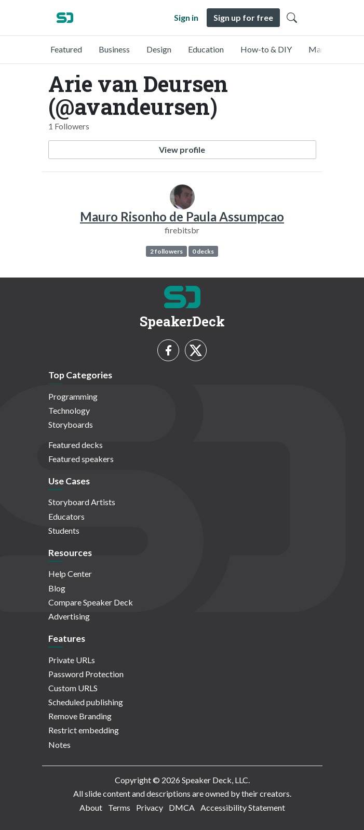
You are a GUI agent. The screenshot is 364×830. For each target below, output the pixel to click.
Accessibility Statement (242, 807)
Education (206, 49)
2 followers (166, 251)
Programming (73, 396)
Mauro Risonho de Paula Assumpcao (182, 216)
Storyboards (70, 424)
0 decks (203, 251)
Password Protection (86, 674)
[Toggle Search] (292, 17)
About (90, 807)
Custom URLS (73, 688)
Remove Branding (80, 716)
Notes (59, 744)
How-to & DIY (266, 49)
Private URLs (71, 660)
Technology (69, 410)
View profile (182, 149)
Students (63, 530)
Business (114, 49)
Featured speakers (81, 459)
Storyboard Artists (81, 502)
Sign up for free (243, 17)
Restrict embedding (83, 730)
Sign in (186, 17)
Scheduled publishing (85, 702)
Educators (66, 516)
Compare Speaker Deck (90, 602)
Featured (66, 49)
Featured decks (75, 445)
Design (158, 49)
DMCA (182, 807)
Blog (56, 588)
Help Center (70, 573)
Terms (119, 807)
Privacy (149, 807)
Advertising (69, 616)
